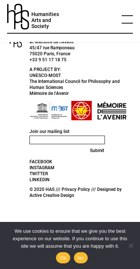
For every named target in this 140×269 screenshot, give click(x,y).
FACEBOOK (40, 161)
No (81, 258)
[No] (130, 245)
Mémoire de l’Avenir (49, 93)
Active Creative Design (51, 195)
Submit (97, 150)
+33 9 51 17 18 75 (47, 59)
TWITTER (38, 173)
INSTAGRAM (42, 167)
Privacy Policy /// (79, 189)
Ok (63, 258)
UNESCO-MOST (45, 75)
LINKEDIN (39, 179)
